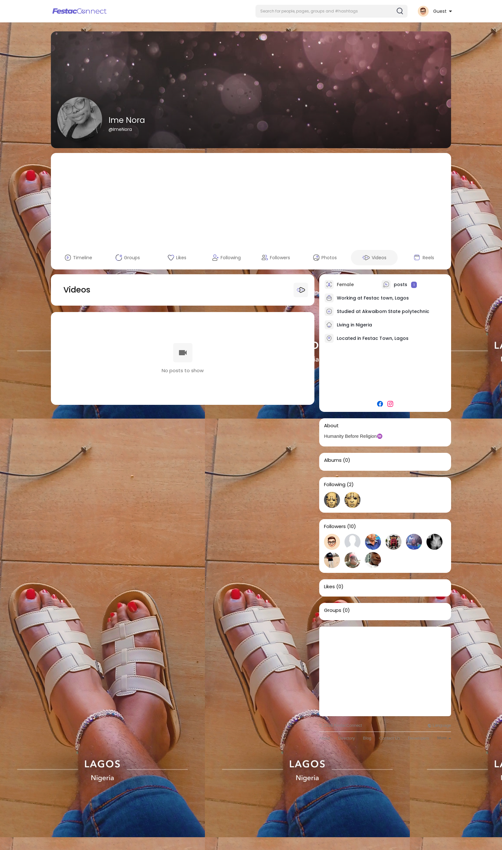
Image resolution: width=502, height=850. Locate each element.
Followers (335, 526)
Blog (367, 738)
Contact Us (389, 738)
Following (334, 484)
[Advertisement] (251, 198)
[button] (331, 11)
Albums (333, 460)
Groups (332, 610)
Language (439, 725)
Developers (418, 738)
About (324, 738)
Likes (329, 586)
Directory (346, 738)
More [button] (444, 737)
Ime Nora (127, 120)
